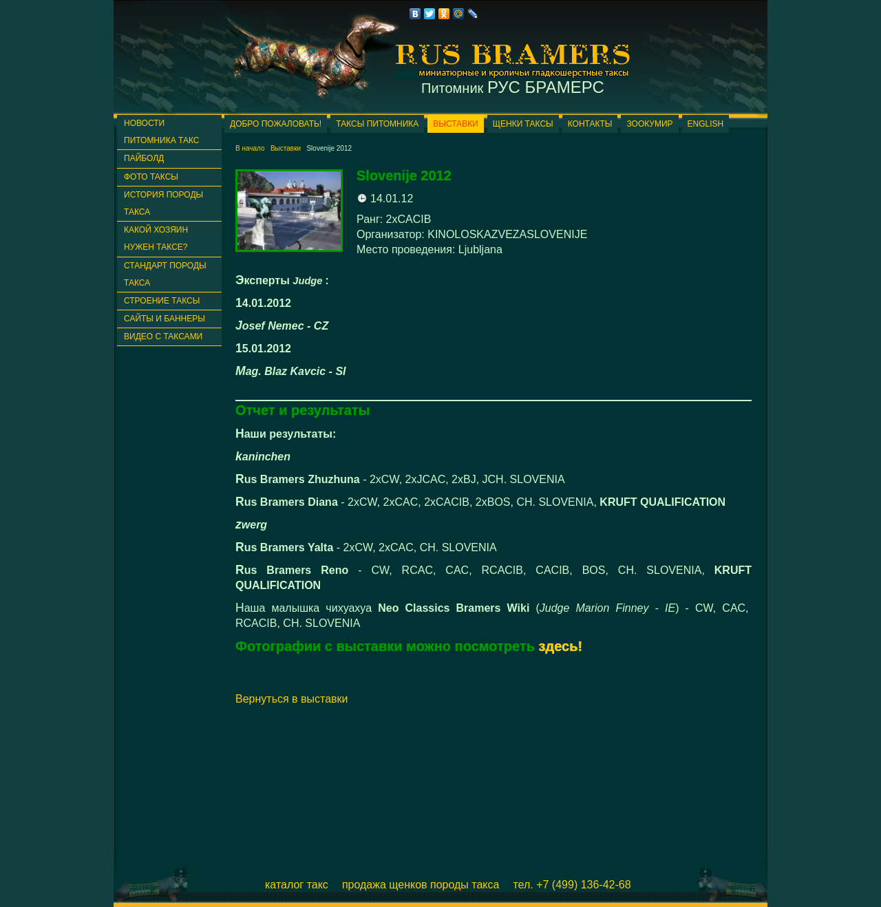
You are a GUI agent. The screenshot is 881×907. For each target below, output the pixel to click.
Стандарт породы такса (165, 274)
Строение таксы (162, 301)
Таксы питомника (377, 124)
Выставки (455, 124)
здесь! (561, 646)
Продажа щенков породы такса (421, 884)
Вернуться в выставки (291, 699)
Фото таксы (151, 177)
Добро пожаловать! (275, 124)
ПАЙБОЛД (144, 158)
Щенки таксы (523, 124)
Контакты (590, 124)
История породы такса (163, 203)
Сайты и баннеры (164, 318)
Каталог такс (296, 884)
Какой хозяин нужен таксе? (156, 238)
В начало (250, 148)
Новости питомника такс (161, 131)
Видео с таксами (163, 336)
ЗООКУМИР (649, 124)
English (706, 124)
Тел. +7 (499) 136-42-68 (571, 884)
